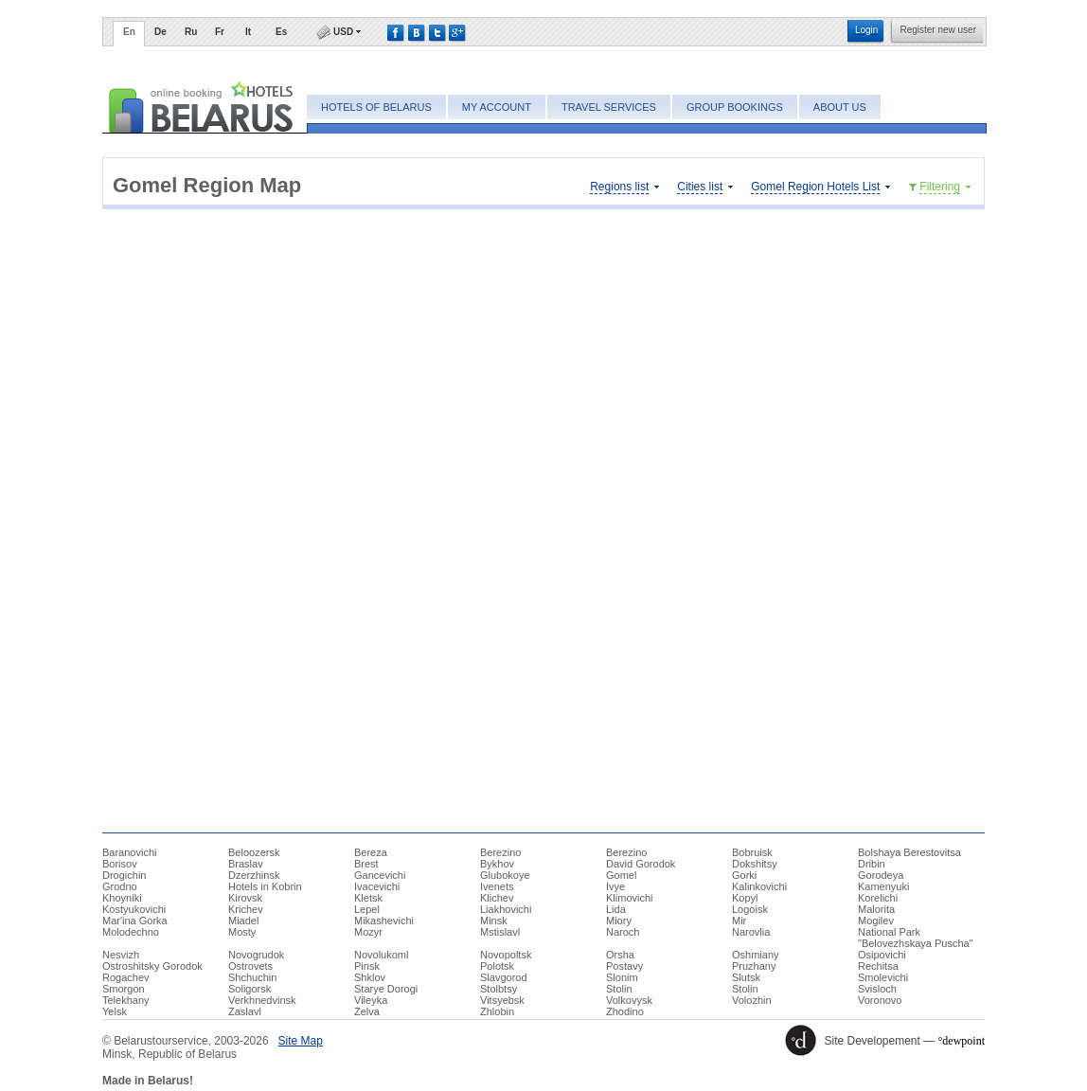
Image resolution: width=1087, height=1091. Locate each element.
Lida (616, 909)
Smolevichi (883, 977)
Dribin (871, 863)
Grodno (119, 886)
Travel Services (608, 107)
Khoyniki (122, 897)
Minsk (494, 920)
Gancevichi (379, 875)
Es (281, 32)
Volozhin (752, 1000)
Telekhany (126, 1000)
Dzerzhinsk (253, 875)
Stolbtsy (498, 988)
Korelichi (878, 897)
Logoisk (750, 909)
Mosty (242, 932)
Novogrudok (256, 954)
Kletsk (368, 897)
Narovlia (751, 932)
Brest (366, 863)
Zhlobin (497, 1011)
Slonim (622, 977)
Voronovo (879, 1000)
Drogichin (124, 875)
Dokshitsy (754, 863)
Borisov (119, 863)
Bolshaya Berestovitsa (909, 852)
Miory (619, 920)
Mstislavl (500, 932)
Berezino (500, 852)
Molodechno (130, 932)
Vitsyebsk (502, 1000)
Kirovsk (245, 897)
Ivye (615, 886)
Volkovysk (629, 1000)
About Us (839, 107)
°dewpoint (961, 1040)
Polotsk (497, 966)
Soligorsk (249, 988)
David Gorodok (640, 863)
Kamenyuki (883, 886)
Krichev (245, 909)
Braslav (245, 863)
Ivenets (496, 886)
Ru (191, 32)
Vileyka (370, 1000)
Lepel (367, 909)
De (160, 32)
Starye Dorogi (386, 988)
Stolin (619, 988)
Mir (739, 920)
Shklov (369, 977)
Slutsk (746, 977)
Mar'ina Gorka (135, 920)
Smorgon (123, 988)
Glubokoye (505, 875)
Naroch (622, 932)
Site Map (300, 1040)
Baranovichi (129, 852)
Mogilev (876, 920)
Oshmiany (755, 954)
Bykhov (497, 863)
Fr (219, 32)
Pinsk (367, 966)
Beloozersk (253, 852)
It (248, 32)
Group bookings (734, 107)
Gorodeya (880, 875)
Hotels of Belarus (376, 107)
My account (496, 107)
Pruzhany (753, 966)
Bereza (370, 852)
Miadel (243, 920)
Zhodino (625, 1011)
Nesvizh (120, 954)
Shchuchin (252, 977)
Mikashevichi (384, 920)
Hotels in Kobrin (265, 886)
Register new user (938, 30)
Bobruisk (752, 852)
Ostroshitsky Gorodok (152, 966)
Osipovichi (882, 954)
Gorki (744, 875)
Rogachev (126, 977)
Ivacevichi (377, 886)
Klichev (496, 897)
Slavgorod (503, 977)
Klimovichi (629, 897)
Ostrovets (250, 966)
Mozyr (368, 932)
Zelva (367, 1011)
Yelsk (114, 1011)
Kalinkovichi (759, 886)
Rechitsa (878, 966)
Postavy (624, 966)
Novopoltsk (505, 954)
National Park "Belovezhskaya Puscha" (915, 937)
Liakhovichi (505, 909)
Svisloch (877, 988)
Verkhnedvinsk (262, 1000)
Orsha (620, 954)
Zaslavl (244, 1011)
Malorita (876, 909)
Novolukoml (381, 954)
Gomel (621, 875)
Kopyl (745, 897)
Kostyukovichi (134, 909)
